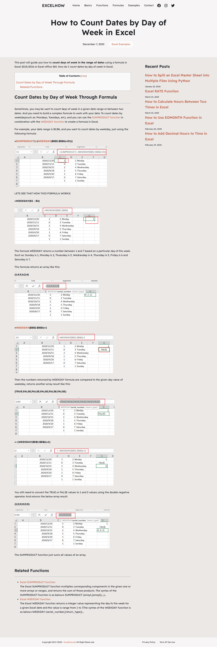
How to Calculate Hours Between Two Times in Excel (175, 104)
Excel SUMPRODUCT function (37, 582)
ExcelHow (53, 5)
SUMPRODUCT (25, 141)
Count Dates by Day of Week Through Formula (45, 82)
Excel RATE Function (162, 91)
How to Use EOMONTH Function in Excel (173, 120)
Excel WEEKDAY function (35, 599)
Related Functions (31, 87)
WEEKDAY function (52, 121)
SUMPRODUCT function (106, 117)
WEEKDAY (44, 141)
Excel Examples (121, 44)
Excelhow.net (70, 642)
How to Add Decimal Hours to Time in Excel (176, 136)
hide (83, 76)
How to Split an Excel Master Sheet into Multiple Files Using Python (177, 78)
